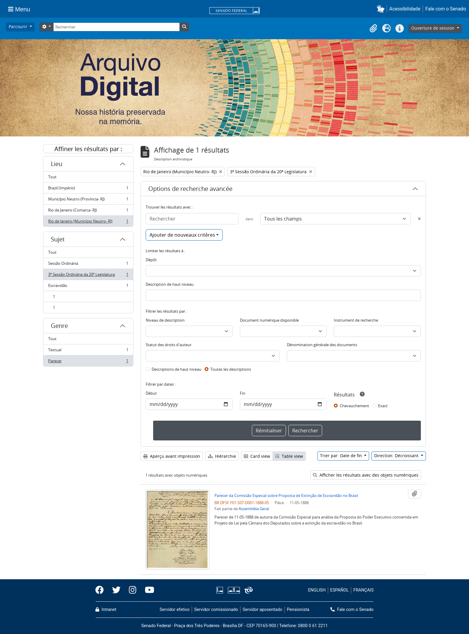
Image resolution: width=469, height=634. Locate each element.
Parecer (88, 362)
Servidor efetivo (175, 609)
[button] (382, 9)
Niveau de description (165, 320)
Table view (289, 456)
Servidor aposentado (262, 609)
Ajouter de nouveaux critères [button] (182, 235)
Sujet (58, 239)
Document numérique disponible (269, 320)
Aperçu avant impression (171, 456)
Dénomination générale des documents (322, 344)
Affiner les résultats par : (88, 149)
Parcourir (18, 26)
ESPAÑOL (339, 590)
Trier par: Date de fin (341, 455)
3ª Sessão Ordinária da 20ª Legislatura (88, 275)
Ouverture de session (433, 28)
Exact (383, 405)
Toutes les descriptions (230, 369)
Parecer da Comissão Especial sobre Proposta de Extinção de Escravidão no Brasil (286, 495)
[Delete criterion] (419, 219)
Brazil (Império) (88, 189)
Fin (242, 393)
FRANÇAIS (363, 590)
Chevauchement (354, 405)
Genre (59, 326)
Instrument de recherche (356, 320)
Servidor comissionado (216, 609)
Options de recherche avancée (190, 189)
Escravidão (88, 286)
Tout (52, 177)
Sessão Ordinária (88, 264)
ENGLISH (317, 590)
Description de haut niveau (170, 284)
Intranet (105, 609)
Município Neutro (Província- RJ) (88, 200)
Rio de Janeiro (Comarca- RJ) (88, 211)
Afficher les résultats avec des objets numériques (365, 475)
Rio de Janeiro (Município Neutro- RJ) (88, 222)
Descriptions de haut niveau (176, 369)
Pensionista (298, 609)
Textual (88, 351)
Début (151, 393)
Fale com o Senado (445, 9)
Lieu (56, 164)
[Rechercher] (116, 26)
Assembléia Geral (254, 508)
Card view (257, 456)
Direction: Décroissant (397, 455)
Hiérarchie (222, 456)
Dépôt (151, 259)
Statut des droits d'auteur (168, 344)
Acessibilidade (405, 9)
